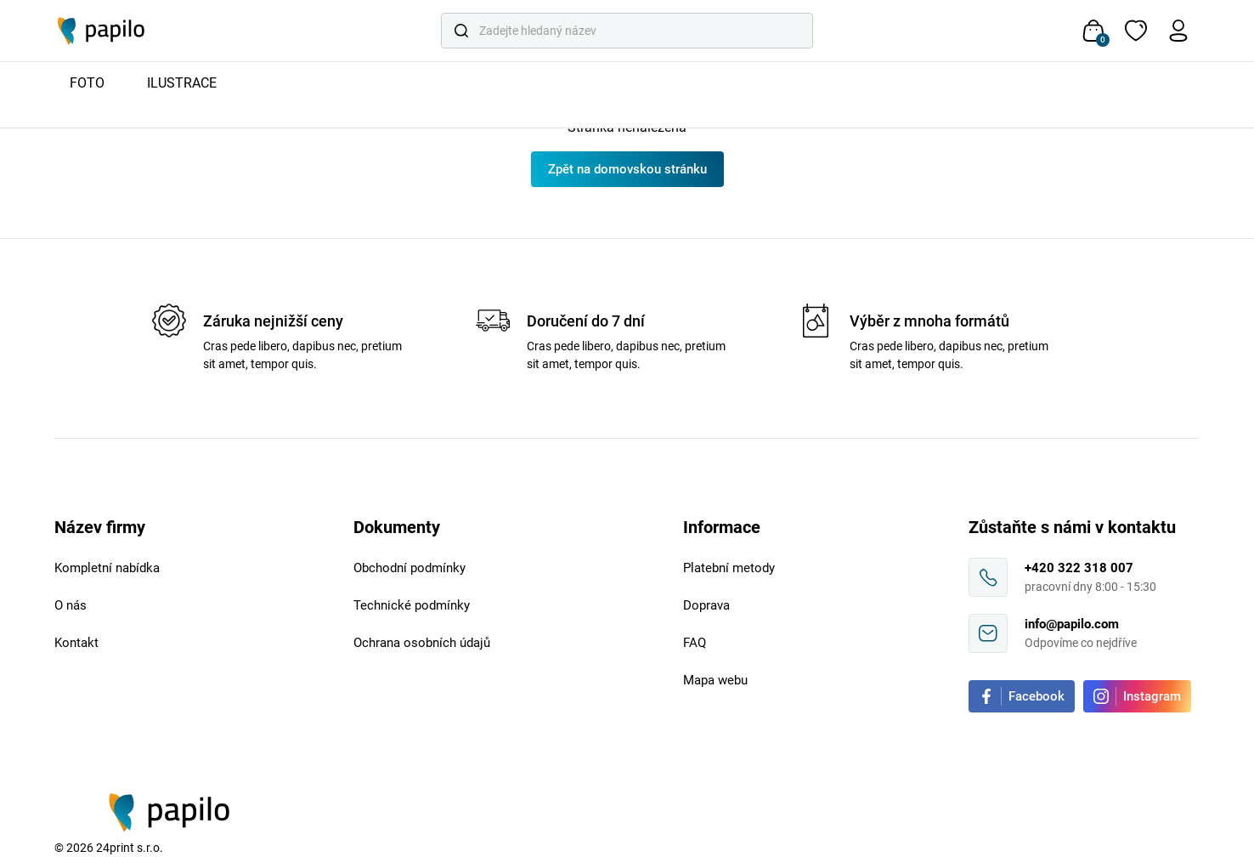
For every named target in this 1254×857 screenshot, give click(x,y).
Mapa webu (715, 680)
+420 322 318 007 (1079, 568)
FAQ (694, 642)
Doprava (706, 605)
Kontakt (76, 642)
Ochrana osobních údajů (421, 642)
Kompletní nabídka (107, 568)
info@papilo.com (1072, 624)
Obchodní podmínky (409, 568)
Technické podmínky (411, 605)
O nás (70, 605)
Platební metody (729, 568)
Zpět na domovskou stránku (627, 169)
